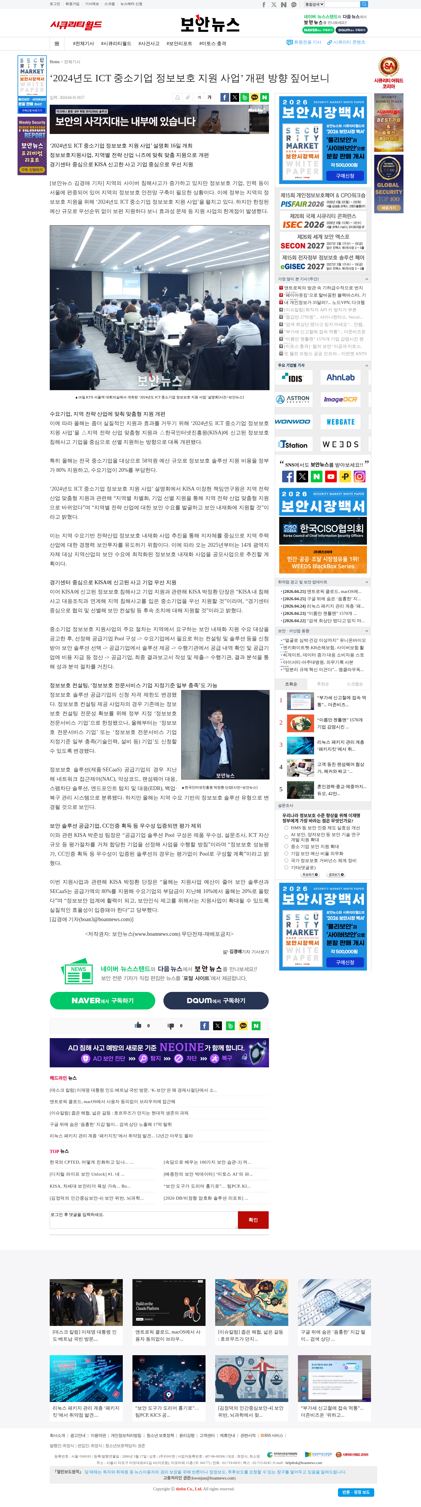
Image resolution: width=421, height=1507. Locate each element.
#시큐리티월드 (116, 43)
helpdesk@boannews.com (303, 1463)
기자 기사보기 (246, 951)
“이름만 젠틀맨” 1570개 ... (320, 613)
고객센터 (207, 1435)
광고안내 (77, 1435)
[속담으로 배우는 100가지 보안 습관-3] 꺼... (207, 1162)
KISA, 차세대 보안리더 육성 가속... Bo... (90, 1186)
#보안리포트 (179, 43)
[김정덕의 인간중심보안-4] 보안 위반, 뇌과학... (97, 1198)
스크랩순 (355, 684)
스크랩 (109, 4)
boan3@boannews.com (105, 919)
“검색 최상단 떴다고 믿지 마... (324, 620)
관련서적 (248, 1435)
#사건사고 (149, 43)
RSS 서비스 (273, 1435)
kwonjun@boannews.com (213, 1478)
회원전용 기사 (308, 42)
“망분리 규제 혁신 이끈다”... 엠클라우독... (323, 669)
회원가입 (72, 4)
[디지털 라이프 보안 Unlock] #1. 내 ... (87, 1174)
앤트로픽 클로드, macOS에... (322, 591)
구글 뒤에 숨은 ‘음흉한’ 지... (322, 598)
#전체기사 (83, 43)
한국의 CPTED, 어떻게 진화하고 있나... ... (92, 1162)
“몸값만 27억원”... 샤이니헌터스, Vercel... (323, 317)
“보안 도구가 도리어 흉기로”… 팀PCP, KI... (207, 1186)
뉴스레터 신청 (131, 4)
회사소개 (57, 1435)
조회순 (291, 684)
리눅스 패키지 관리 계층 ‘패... (323, 606)
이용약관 (98, 1435)
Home (55, 62)
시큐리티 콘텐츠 (349, 42)
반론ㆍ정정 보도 (356, 1492)
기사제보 (92, 4)
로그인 (55, 4)
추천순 (323, 684)
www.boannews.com (157, 934)
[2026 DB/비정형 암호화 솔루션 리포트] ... (206, 1198)
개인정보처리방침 (126, 1435)
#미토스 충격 (212, 43)
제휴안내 (227, 1435)
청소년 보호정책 (160, 1435)
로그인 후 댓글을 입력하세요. (144, 1220)
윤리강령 (186, 1435)
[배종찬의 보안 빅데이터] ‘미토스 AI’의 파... (208, 1174)
